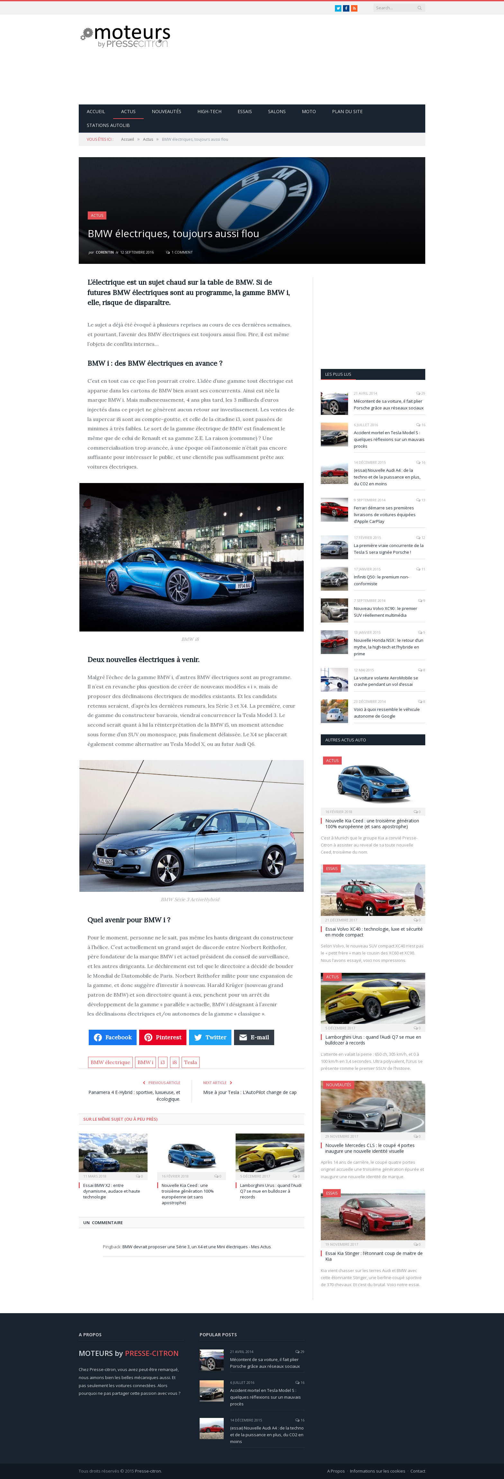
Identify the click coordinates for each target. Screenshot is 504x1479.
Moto (309, 111)
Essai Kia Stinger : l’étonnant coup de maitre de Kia (374, 1256)
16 (420, 424)
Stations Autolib (108, 125)
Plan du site (347, 111)
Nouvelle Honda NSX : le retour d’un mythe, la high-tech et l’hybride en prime (388, 647)
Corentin (105, 252)
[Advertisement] (308, 59)
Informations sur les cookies (377, 1471)
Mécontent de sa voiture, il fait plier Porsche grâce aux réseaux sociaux (389, 404)
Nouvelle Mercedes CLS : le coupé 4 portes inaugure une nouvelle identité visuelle (370, 1148)
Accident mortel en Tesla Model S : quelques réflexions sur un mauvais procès (389, 439)
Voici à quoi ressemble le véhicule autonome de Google (387, 712)
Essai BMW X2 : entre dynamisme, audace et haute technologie (111, 1191)
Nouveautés (166, 111)
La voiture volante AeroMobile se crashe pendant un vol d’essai (386, 681)
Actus (128, 111)
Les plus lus (338, 374)
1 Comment (179, 252)
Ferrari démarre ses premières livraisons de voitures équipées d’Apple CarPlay (385, 514)
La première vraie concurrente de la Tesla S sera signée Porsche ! (389, 548)
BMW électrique (110, 1062)
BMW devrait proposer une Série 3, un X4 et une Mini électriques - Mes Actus (196, 1247)
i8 (175, 1062)
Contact (417, 1471)
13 (420, 499)
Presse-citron (148, 1471)
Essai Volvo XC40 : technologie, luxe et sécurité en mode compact (374, 932)
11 (420, 569)
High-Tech (209, 111)
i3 (163, 1062)
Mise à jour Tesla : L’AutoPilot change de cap (250, 1092)
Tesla (190, 1062)
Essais (245, 111)
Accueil (96, 111)
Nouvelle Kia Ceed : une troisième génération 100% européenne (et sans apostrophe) (188, 1194)
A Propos (336, 1471)
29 (420, 393)
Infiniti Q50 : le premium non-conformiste (381, 580)
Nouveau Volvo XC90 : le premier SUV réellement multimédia (385, 611)
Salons (277, 111)
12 (420, 537)
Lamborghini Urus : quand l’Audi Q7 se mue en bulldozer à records (271, 1191)
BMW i (145, 1062)
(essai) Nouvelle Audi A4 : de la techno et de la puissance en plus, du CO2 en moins (387, 477)
